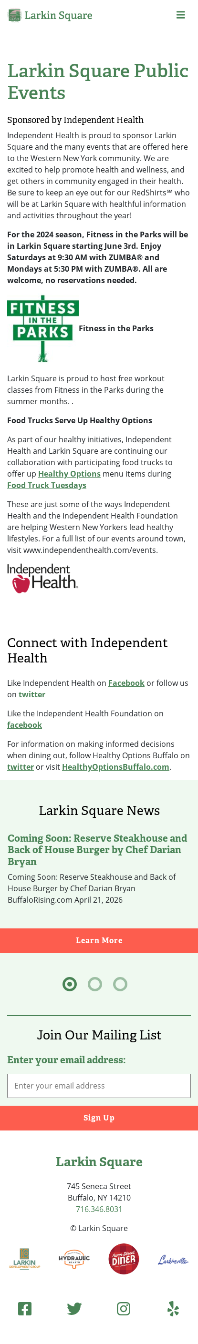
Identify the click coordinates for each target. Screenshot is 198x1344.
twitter (32, 694)
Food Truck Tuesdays (46, 485)
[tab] (70, 984)
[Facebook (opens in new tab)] (24, 1308)
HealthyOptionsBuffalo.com (115, 767)
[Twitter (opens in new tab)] (74, 1308)
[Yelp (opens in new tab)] (173, 1308)
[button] (180, 15)
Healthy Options (69, 473)
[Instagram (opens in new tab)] (123, 1308)
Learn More (137, 940)
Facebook (126, 683)
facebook (24, 725)
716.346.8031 (99, 1209)
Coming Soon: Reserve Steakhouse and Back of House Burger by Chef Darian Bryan (97, 850)
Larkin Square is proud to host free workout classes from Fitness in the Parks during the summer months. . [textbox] (86, 390)
